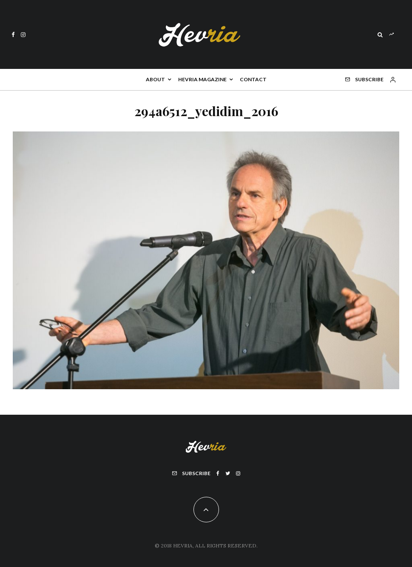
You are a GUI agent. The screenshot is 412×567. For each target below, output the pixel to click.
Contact (253, 79)
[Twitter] (227, 473)
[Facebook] (13, 34)
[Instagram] (23, 34)
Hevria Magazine (202, 79)
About (155, 79)
